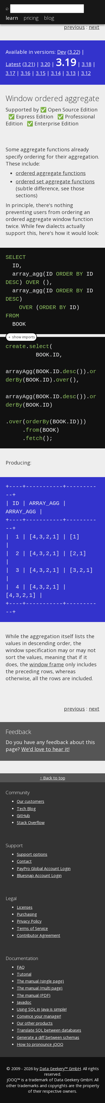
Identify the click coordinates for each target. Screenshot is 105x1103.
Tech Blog (26, 808)
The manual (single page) (40, 981)
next (94, 27)
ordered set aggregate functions (55, 181)
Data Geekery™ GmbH (60, 1068)
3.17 (10, 73)
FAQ (21, 967)
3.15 (40, 73)
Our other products (35, 1023)
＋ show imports (21, 337)
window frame (46, 664)
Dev (61, 51)
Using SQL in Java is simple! (42, 1009)
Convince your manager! (39, 1016)
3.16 (25, 73)
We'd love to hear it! (45, 749)
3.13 (71, 73)
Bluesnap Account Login (39, 875)
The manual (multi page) (39, 988)
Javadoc (24, 1002)
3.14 (55, 73)
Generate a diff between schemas (48, 1037)
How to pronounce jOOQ (40, 1044)
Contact (24, 861)
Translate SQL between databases (49, 1030)
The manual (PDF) (33, 995)
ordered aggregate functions (51, 173)
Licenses (24, 907)
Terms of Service (32, 928)
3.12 (86, 73)
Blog (49, 17)
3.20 (45, 64)
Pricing (31, 17)
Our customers (30, 801)
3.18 (86, 64)
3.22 (74, 51)
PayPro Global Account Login (44, 868)
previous (74, 27)
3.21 (29, 64)
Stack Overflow (31, 822)
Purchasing (27, 914)
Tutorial (24, 974)
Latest (13, 64)
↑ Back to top (52, 778)
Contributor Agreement (38, 935)
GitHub (23, 815)
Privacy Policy (29, 921)
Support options (32, 854)
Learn (12, 17)
